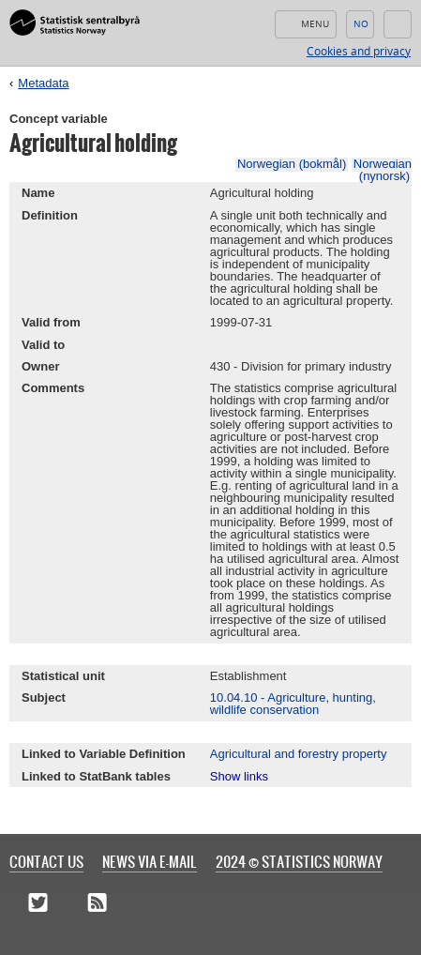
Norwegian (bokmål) (291, 164)
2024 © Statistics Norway (299, 861)
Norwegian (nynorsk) (382, 170)
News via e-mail (149, 861)
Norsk (360, 24)
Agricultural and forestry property (298, 754)
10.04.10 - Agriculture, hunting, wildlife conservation (293, 703)
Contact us (46, 861)
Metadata (43, 83)
